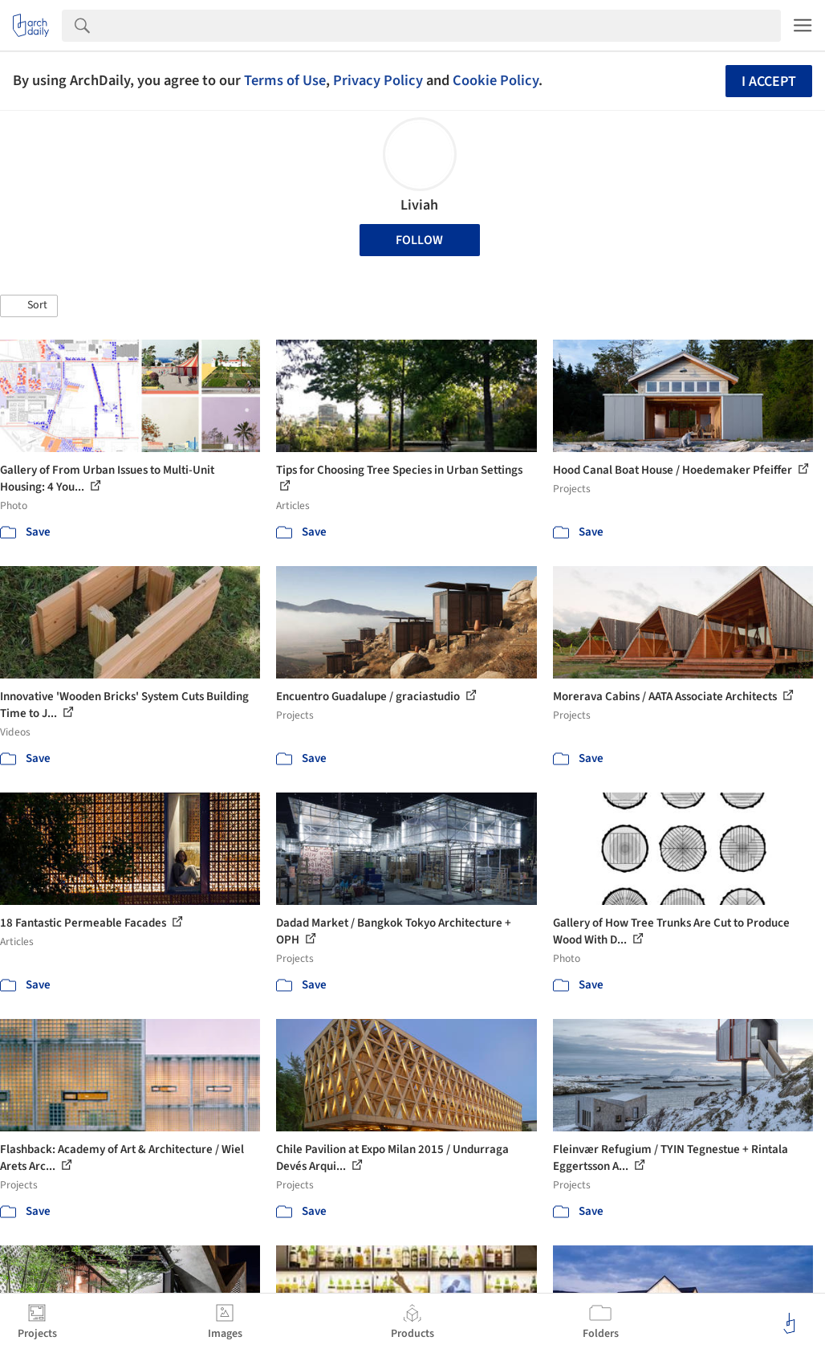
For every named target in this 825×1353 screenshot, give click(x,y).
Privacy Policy (378, 80)
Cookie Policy (495, 80)
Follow (419, 240)
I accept (769, 81)
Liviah (419, 205)
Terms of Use (285, 80)
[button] (29, 306)
